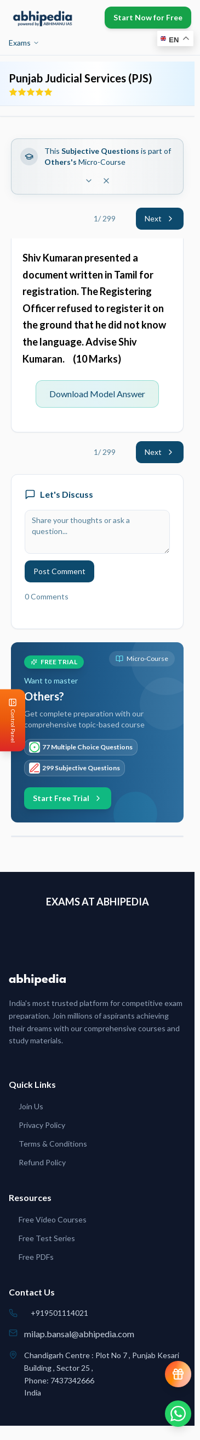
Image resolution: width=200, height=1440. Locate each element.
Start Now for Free (147, 17)
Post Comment (59, 571)
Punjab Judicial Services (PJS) (80, 78)
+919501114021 (59, 1312)
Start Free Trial (67, 798)
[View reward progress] (178, 1374)
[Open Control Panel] (9, 720)
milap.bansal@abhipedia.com (79, 1333)
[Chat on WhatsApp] (178, 1413)
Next (160, 218)
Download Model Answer (97, 393)
